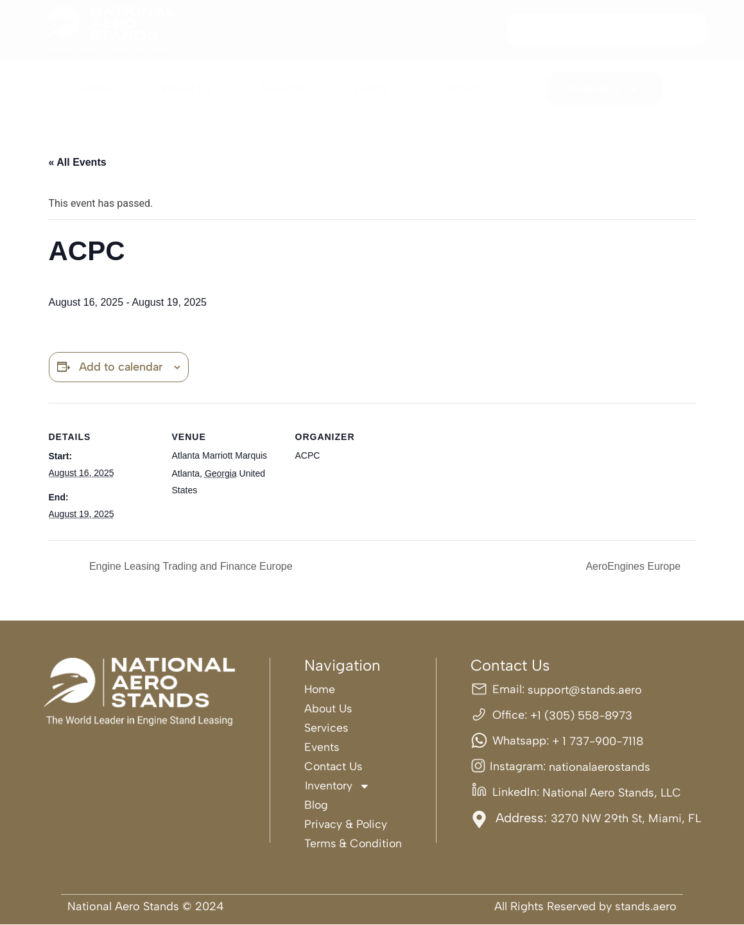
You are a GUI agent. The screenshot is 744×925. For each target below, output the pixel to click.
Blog (315, 805)
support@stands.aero (585, 690)
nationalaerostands (599, 767)
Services (283, 89)
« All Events (78, 162)
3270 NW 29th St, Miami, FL (626, 818)
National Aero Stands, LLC (611, 793)
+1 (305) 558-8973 (581, 716)
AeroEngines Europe (634, 566)
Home (98, 89)
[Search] (693, 29)
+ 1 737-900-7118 (597, 741)
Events (371, 89)
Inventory (604, 88)
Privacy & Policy (345, 824)
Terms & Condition (353, 843)
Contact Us (468, 89)
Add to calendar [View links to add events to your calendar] (121, 367)
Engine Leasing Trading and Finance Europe (190, 566)
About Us (187, 89)
